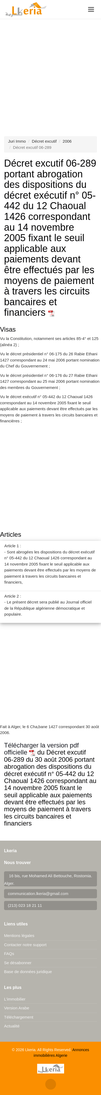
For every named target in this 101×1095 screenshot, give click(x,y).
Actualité (12, 1026)
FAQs (9, 953)
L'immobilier (15, 999)
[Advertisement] (50, 72)
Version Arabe (16, 1008)
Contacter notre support (25, 944)
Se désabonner (18, 962)
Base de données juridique (28, 971)
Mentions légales (19, 935)
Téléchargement (18, 1017)
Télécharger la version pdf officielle (41, 749)
